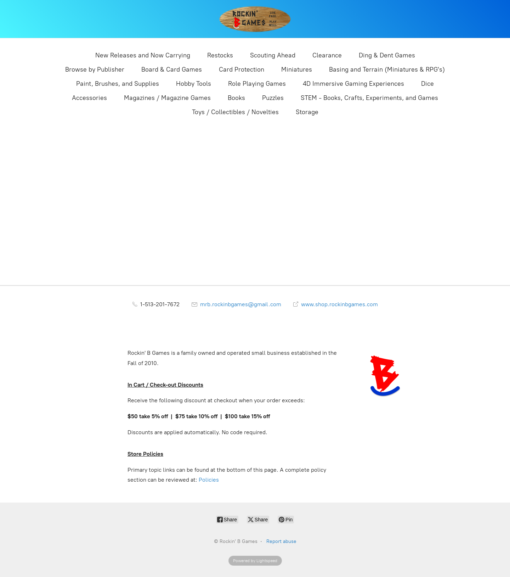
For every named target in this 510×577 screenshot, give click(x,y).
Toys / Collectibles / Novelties (235, 112)
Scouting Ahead (272, 55)
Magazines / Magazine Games (167, 98)
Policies (209, 479)
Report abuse (281, 541)
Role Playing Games (257, 84)
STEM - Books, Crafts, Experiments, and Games (369, 98)
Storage (307, 112)
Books (236, 98)
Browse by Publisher (94, 69)
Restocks (220, 55)
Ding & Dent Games (387, 55)
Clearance (327, 55)
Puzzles (273, 98)
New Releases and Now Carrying (142, 55)
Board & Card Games (171, 69)
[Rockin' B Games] (255, 19)
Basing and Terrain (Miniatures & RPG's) (387, 69)
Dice (427, 84)
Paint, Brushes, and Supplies (117, 84)
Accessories (89, 98)
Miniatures (296, 69)
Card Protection (241, 69)
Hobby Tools (193, 84)
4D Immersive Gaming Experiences (353, 84)
